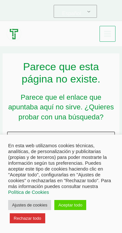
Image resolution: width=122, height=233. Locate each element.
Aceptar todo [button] (70, 205)
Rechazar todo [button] (27, 218)
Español (71, 13)
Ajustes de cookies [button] (29, 205)
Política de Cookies (28, 192)
